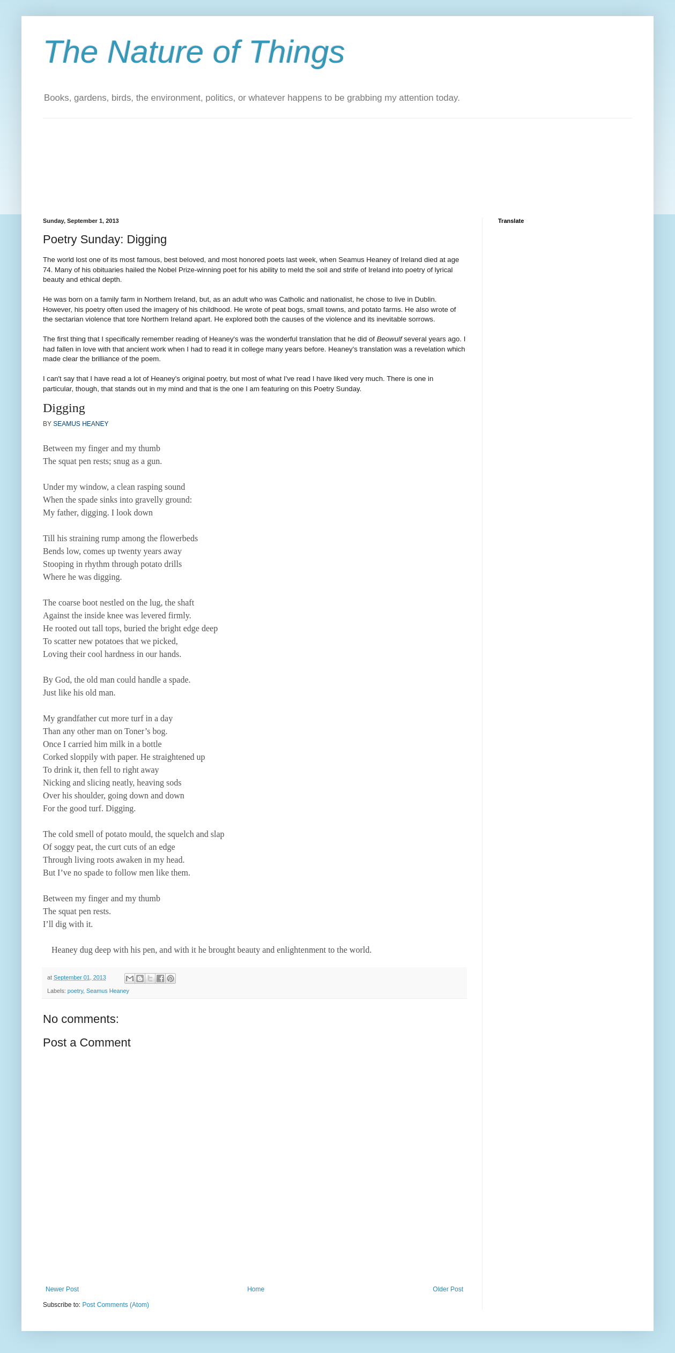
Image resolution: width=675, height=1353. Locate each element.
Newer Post (62, 1289)
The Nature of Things (194, 52)
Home (255, 1289)
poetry (75, 991)
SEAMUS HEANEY (80, 424)
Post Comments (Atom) (115, 1305)
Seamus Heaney (107, 991)
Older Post (448, 1289)
